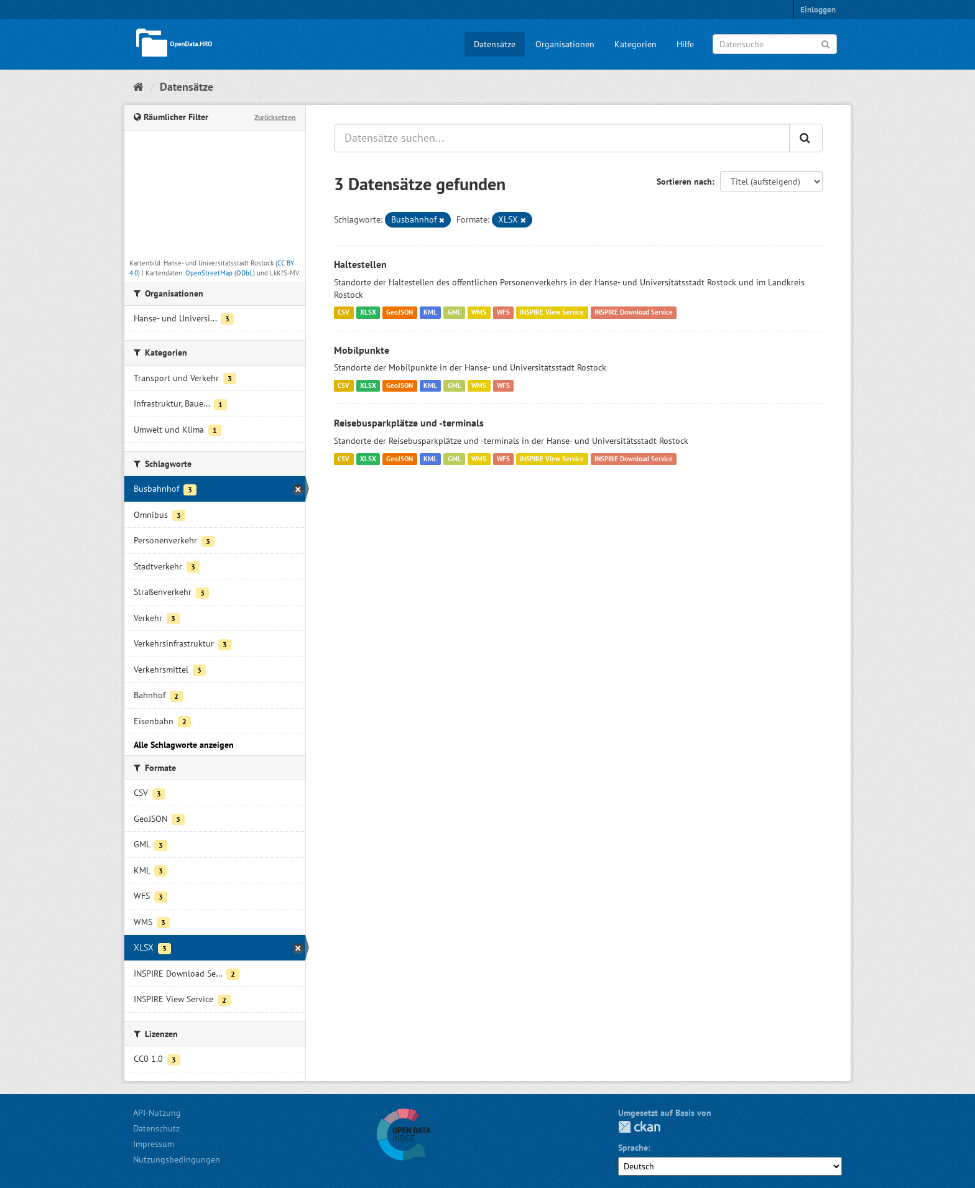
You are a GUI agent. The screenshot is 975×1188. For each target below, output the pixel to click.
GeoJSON (399, 312)
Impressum (153, 1143)
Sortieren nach (684, 181)
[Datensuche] (775, 44)
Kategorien (635, 44)
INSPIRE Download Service (633, 312)
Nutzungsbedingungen (176, 1159)
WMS (478, 312)
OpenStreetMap (209, 273)
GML (454, 312)
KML (430, 312)
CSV (343, 312)
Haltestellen (360, 264)
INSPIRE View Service (552, 312)
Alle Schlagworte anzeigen (184, 744)
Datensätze (494, 44)
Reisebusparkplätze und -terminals (409, 423)
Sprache (633, 1147)
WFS (503, 312)
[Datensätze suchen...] (562, 138)
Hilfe (685, 44)
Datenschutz (156, 1128)
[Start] (138, 87)
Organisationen (564, 44)
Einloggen (818, 9)
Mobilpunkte (361, 350)
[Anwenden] (825, 43)
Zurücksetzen (275, 117)
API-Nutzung (157, 1112)
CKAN (639, 1126)
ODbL (244, 273)
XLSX (368, 312)
